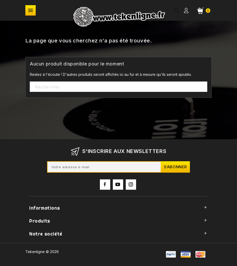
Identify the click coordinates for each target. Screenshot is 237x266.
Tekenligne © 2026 (42, 251)
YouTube (118, 186)
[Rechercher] (118, 87)
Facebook (105, 186)
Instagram (131, 186)
